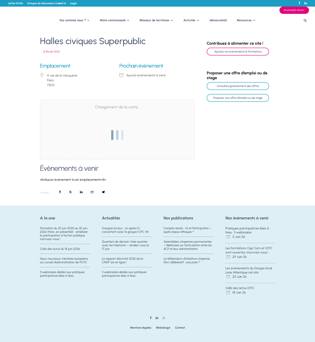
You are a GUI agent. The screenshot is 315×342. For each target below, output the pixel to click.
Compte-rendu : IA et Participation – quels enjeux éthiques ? (187, 230)
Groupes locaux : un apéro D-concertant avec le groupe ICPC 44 (125, 230)
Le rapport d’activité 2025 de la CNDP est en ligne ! (122, 261)
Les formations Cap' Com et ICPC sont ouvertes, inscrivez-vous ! (248, 250)
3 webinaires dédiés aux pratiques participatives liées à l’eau (62, 275)
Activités (189, 20)
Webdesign (163, 327)
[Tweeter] (70, 192)
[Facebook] (299, 3)
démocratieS (218, 20)
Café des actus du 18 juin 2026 (60, 249)
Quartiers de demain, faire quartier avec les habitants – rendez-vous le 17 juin (125, 245)
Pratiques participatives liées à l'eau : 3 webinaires (247, 230)
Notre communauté (113, 20)
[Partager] (60, 192)
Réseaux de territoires (154, 20)
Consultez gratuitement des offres (238, 86)
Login (73, 3)
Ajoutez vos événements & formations (238, 51)
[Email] (92, 192)
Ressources (244, 20)
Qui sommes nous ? (72, 20)
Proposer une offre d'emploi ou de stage (238, 98)
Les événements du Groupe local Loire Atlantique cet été (248, 270)
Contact (180, 327)
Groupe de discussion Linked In (46, 3)
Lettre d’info (15, 3)
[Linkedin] (305, 3)
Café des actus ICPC (239, 288)
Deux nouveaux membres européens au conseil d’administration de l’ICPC (64, 261)
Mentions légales (140, 327)
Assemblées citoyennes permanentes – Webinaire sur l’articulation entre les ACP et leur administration (188, 245)
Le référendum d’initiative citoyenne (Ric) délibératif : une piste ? (187, 261)
